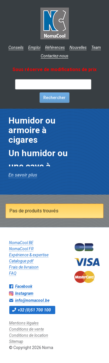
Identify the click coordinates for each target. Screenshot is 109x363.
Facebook (23, 286)
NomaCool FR (21, 248)
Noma (54, 23)
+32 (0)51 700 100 (34, 310)
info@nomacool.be (32, 300)
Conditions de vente (26, 329)
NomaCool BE (21, 242)
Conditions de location (28, 335)
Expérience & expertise (29, 255)
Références (55, 47)
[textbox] (53, 84)
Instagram (24, 293)
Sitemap (16, 341)
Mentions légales (24, 323)
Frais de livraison (24, 267)
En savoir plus (22, 175)
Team (96, 47)
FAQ (12, 273)
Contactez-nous (54, 56)
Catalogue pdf (21, 261)
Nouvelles (78, 47)
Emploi (34, 47)
